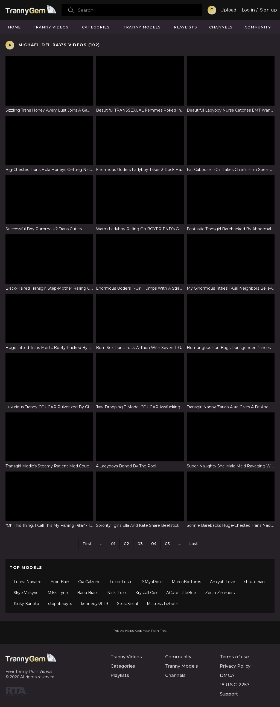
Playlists (185, 27)
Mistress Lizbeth (162, 603)
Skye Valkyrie (26, 592)
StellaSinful (127, 603)
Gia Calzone (89, 581)
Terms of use (234, 656)
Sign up (268, 10)
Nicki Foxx (116, 592)
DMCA (227, 675)
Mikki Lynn (58, 592)
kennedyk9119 (94, 603)
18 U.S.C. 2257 (234, 684)
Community (258, 27)
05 (167, 543)
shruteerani (255, 581)
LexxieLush (120, 581)
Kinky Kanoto (26, 603)
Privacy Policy (235, 666)
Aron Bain (60, 581)
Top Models (26, 567)
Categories (96, 27)
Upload (228, 10)
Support (229, 694)
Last (193, 543)
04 (153, 543)
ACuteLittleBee (181, 592)
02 (126, 543)
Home (14, 27)
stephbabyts (60, 603)
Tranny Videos (51, 27)
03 (140, 543)
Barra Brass (87, 592)
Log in (248, 10)
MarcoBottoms (186, 581)
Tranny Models (142, 27)
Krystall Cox (146, 592)
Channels (221, 27)
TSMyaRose (151, 581)
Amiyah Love (222, 581)
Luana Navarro (28, 581)
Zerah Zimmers (220, 592)
